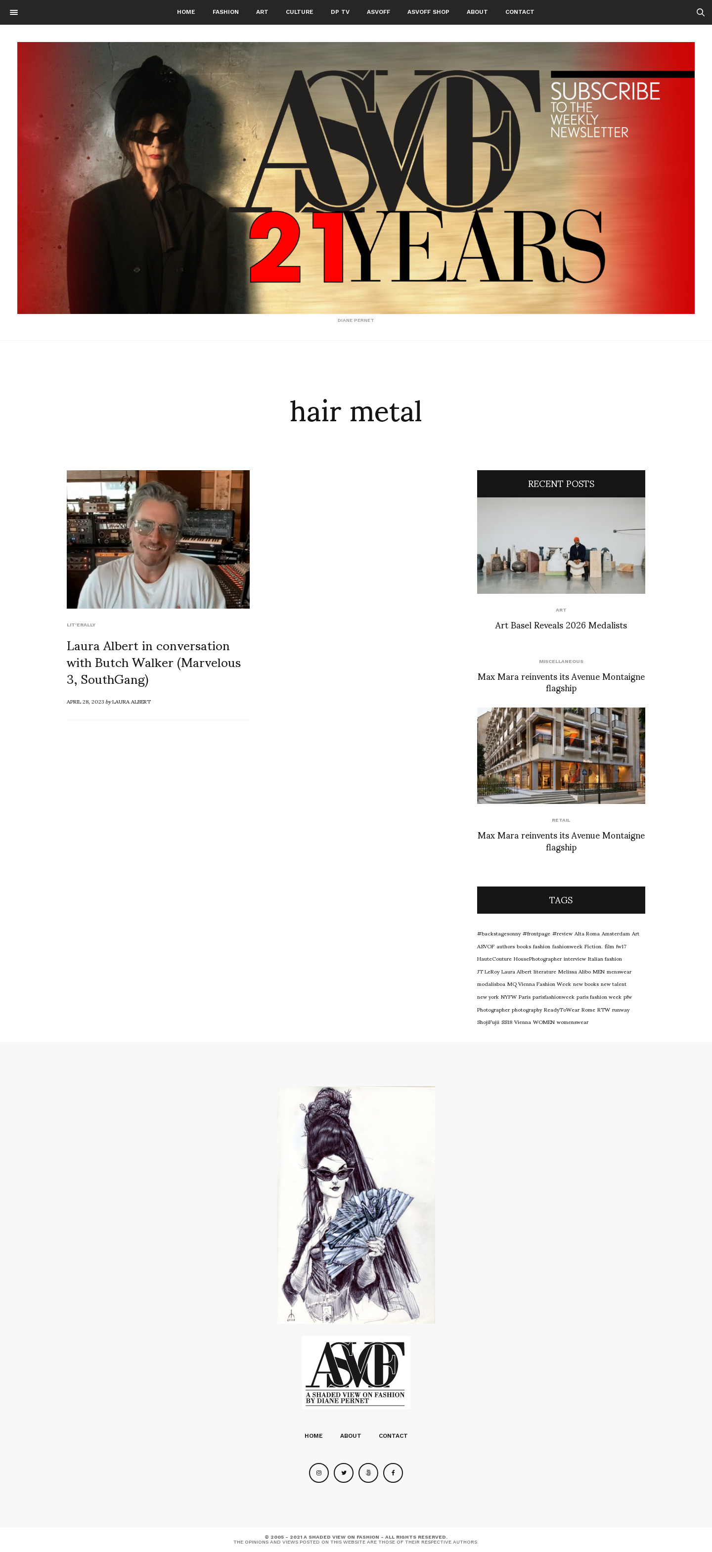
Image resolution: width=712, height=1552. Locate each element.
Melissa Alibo (574, 971)
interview (575, 958)
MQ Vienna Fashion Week (539, 983)
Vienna (522, 1021)
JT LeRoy (488, 971)
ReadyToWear (561, 1009)
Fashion (226, 11)
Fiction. (593, 946)
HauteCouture (494, 958)
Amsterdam (616, 933)
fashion (541, 946)
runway (620, 1009)
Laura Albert (131, 701)
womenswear (572, 1021)
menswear (619, 971)
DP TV (340, 11)
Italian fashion (605, 958)
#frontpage (536, 933)
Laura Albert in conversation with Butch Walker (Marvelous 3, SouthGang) (154, 661)
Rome (588, 1009)
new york (488, 996)
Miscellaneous (561, 661)
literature (545, 971)
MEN (599, 971)
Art (262, 11)
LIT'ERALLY (81, 624)
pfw (627, 996)
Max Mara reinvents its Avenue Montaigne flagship (561, 681)
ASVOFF (378, 11)
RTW (603, 1009)
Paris (525, 996)
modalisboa (491, 983)
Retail (561, 820)
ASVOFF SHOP (428, 11)
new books (586, 983)
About (477, 11)
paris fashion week (599, 996)
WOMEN (544, 1021)
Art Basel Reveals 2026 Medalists (561, 624)
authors (505, 946)
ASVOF (485, 946)
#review (562, 933)
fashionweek (567, 946)
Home (186, 11)
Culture (299, 11)
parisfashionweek (554, 996)
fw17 (621, 946)
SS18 (506, 1021)
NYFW (509, 996)
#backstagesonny (499, 933)
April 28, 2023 (85, 701)
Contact (519, 11)
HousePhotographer (538, 958)
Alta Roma (587, 933)
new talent (613, 983)
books (524, 946)
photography (527, 1009)
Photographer (493, 1009)
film (609, 946)
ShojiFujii (488, 1021)
